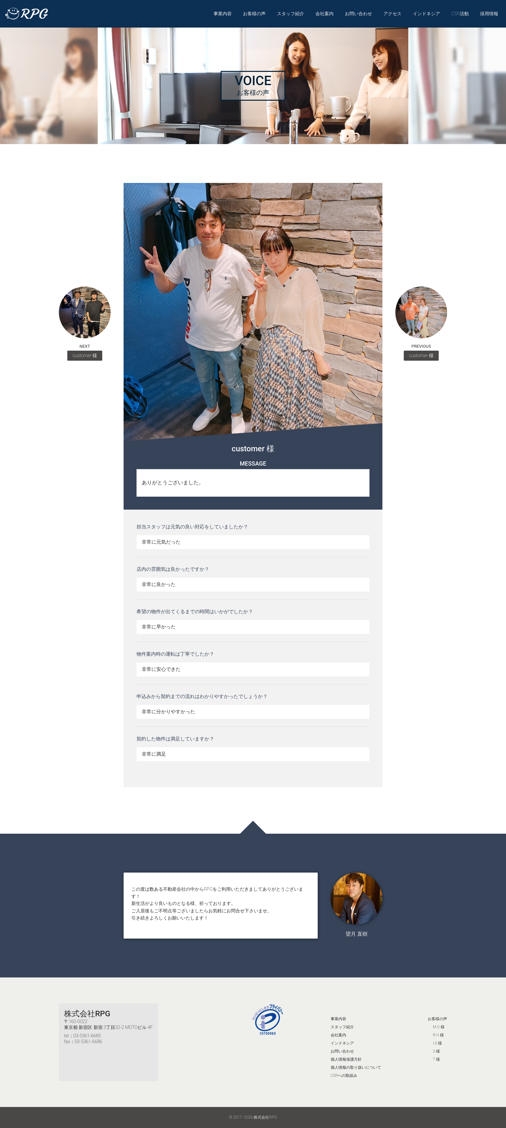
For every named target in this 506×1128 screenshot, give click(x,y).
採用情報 (489, 13)
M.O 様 (439, 1027)
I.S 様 (437, 1043)
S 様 (436, 1051)
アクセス (392, 13)
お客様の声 (254, 13)
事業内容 (223, 13)
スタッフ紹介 (290, 13)
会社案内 (324, 13)
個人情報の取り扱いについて (356, 1067)
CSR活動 (460, 13)
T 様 (436, 1059)
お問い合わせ (358, 13)
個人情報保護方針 (346, 1059)
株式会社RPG (87, 1013)
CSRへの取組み (344, 1075)
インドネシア (426, 13)
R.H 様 (438, 1035)
